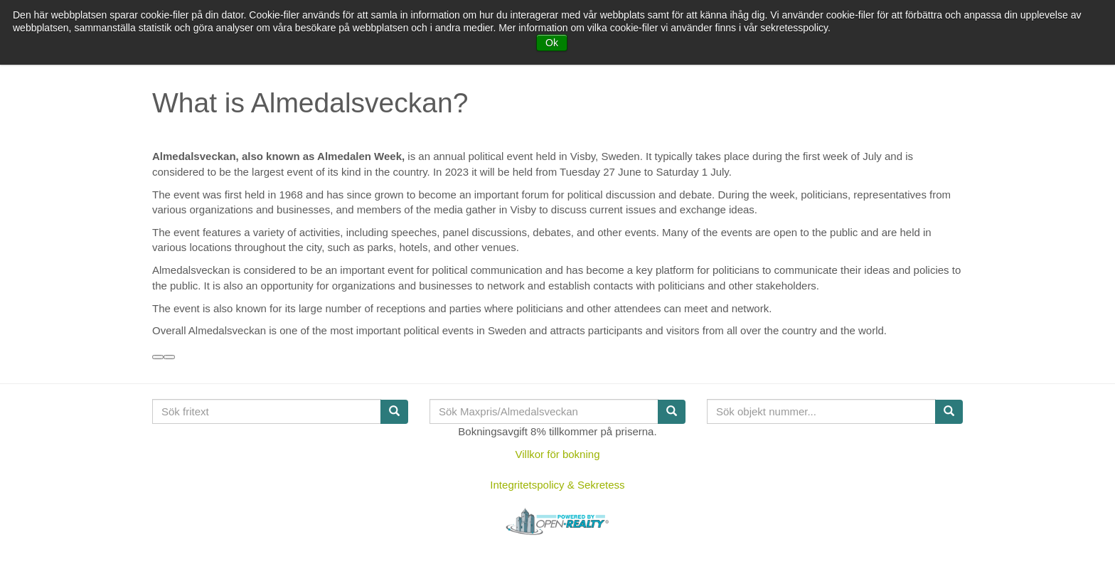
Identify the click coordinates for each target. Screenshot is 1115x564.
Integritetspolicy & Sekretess (557, 485)
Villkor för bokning (558, 454)
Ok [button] (551, 42)
